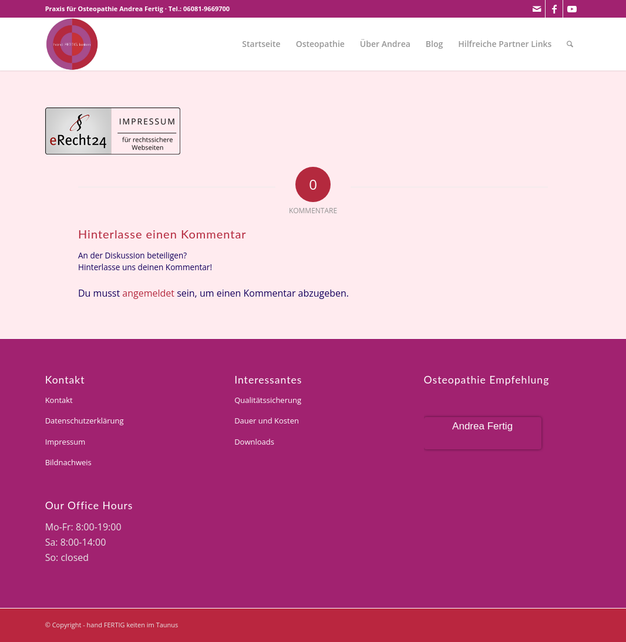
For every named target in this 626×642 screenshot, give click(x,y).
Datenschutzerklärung (84, 420)
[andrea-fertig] (71, 44)
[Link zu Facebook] (554, 9)
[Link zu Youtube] (572, 9)
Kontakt (59, 400)
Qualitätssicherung (267, 400)
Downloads (254, 441)
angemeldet (148, 293)
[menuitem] (261, 44)
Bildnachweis (68, 462)
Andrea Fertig (482, 426)
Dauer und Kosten (266, 420)
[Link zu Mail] (536, 9)
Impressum (65, 441)
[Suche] (570, 44)
